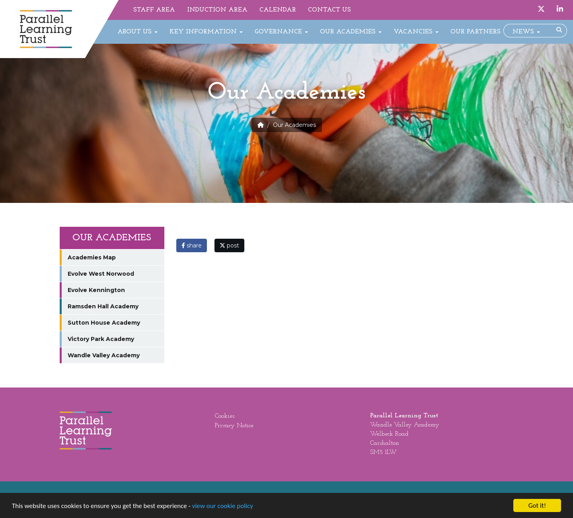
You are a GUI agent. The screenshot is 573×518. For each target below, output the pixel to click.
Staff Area (154, 10)
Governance (281, 32)
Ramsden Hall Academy (103, 306)
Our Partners (475, 32)
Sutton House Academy (104, 322)
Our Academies (351, 32)
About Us (137, 32)
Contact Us (329, 10)
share (191, 245)
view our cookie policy (222, 506)
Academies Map (92, 257)
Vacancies (416, 32)
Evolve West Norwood (101, 273)
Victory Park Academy (101, 339)
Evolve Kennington (96, 290)
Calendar (277, 10)
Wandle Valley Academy (104, 355)
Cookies (224, 416)
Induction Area (217, 10)
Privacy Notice (234, 426)
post (229, 245)
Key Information (206, 32)
